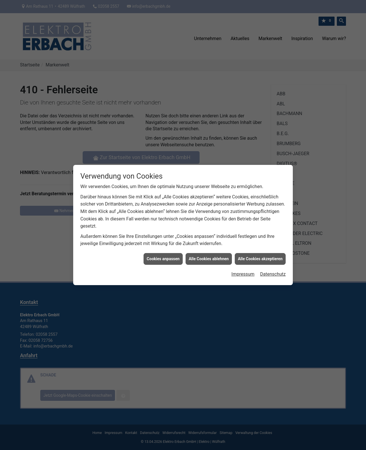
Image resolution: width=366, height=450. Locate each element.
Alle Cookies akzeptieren (260, 254)
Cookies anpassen (163, 254)
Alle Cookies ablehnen (209, 254)
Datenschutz (273, 269)
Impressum (242, 269)
